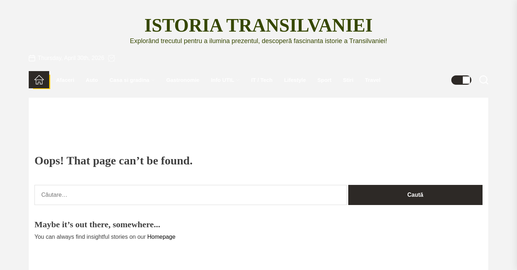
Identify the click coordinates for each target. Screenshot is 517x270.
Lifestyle (295, 80)
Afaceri (65, 80)
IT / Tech (262, 80)
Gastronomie (183, 80)
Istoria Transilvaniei (258, 25)
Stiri (348, 80)
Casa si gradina (132, 80)
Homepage (161, 237)
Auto (92, 80)
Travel (372, 80)
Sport (324, 80)
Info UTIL (225, 80)
